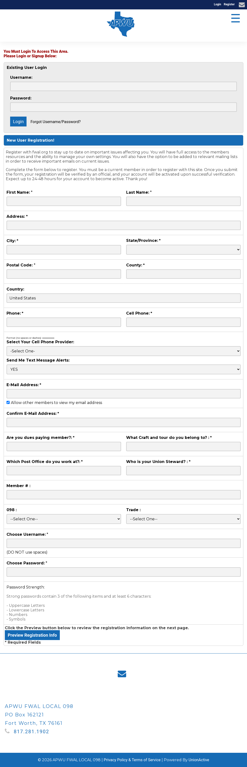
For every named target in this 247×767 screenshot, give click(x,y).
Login (217, 4)
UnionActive (199, 760)
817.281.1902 (31, 731)
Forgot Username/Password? (55, 121)
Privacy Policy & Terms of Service (132, 760)
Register (229, 4)
